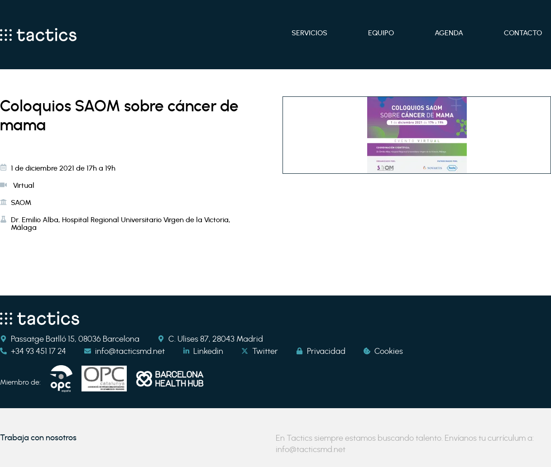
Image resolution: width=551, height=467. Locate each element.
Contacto (523, 33)
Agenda (449, 33)
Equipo (381, 33)
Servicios (309, 33)
